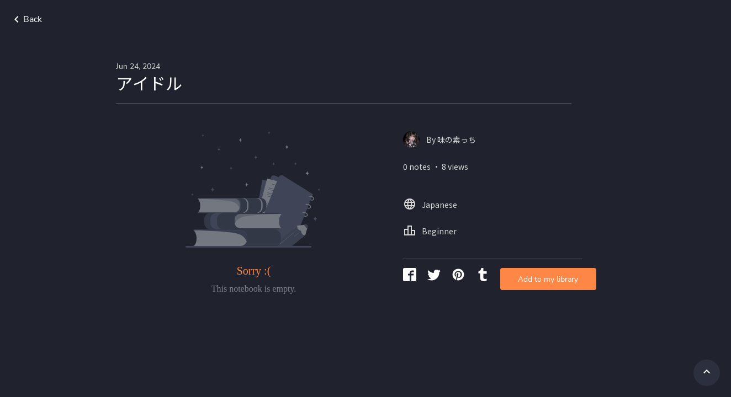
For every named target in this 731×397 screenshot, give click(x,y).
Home (591, 19)
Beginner (690, 19)
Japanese (638, 19)
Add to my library (495, 179)
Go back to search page (106, 19)
